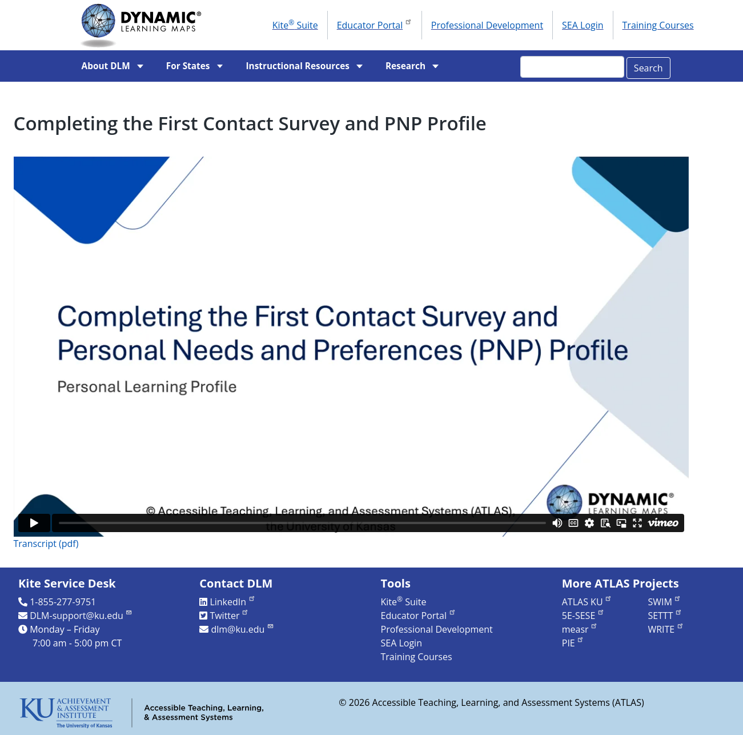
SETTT (665, 615)
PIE (573, 643)
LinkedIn (232, 602)
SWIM (664, 602)
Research (405, 66)
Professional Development (487, 25)
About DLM (106, 66)
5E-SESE (583, 615)
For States (188, 66)
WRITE (666, 629)
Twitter (229, 615)
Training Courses (658, 25)
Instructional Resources (297, 66)
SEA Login (582, 25)
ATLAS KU (587, 602)
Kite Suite (295, 24)
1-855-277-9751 (63, 602)
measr (580, 629)
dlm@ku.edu (242, 629)
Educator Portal (374, 24)
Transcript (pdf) (46, 543)
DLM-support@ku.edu (81, 615)
